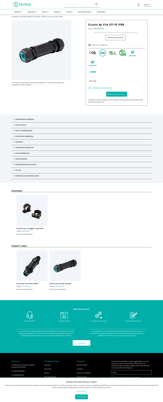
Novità (46, 373)
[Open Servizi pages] (49, 12)
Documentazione (50, 377)
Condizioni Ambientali (24, 136)
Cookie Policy (81, 391)
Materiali (19, 142)
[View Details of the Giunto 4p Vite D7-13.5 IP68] (32, 265)
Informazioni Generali (24, 119)
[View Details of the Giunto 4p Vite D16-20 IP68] (65, 265)
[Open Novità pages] (73, 12)
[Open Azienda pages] (62, 12)
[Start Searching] (97, 4)
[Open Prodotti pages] (23, 12)
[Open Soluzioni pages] (37, 12)
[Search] (81, 4)
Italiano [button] (147, 4)
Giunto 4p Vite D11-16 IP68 (54, 16)
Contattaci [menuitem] (101, 12)
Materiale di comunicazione (27, 176)
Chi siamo (47, 369)
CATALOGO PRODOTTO (26, 16)
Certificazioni (21, 159)
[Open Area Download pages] (92, 12)
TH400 (43, 16)
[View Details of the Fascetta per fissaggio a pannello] (32, 210)
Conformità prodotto (24, 148)
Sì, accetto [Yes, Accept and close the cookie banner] (81, 397)
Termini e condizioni (84, 373)
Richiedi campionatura (115, 37)
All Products (15, 16)
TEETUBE (37, 16)
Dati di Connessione (23, 131)
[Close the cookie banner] (161, 379)
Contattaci (81, 343)
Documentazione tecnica (25, 165)
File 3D (18, 170)
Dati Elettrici (20, 125)
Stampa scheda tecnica (116, 94)
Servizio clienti (82, 365)
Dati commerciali (22, 153)
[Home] (22, 4)
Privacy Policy (82, 377)
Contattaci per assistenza (102, 88)
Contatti (80, 369)
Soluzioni (47, 365)
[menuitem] (18, 12)
